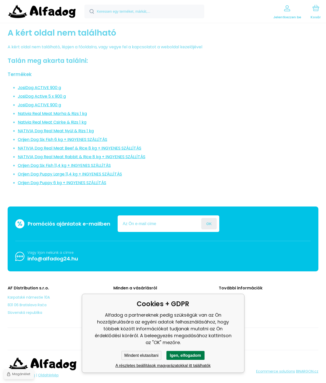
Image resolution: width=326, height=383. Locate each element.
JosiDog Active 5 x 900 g (42, 96)
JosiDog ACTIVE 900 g (39, 88)
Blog (226, 297)
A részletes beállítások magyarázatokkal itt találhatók (162, 365)
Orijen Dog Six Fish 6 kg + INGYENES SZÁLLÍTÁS (62, 139)
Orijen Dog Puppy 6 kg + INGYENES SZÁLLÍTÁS (62, 183)
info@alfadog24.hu (52, 258)
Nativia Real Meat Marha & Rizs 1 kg (52, 113)
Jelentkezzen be (209, 223)
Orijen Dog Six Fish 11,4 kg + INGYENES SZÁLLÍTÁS (64, 165)
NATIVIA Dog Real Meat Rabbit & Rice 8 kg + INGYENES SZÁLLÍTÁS (81, 157)
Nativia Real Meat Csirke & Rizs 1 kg (52, 122)
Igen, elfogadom (185, 355)
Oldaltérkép (48, 375)
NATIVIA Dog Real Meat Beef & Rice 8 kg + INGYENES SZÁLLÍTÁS (79, 148)
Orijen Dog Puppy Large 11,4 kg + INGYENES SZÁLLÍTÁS (70, 174)
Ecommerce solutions (275, 371)
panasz (229, 304)
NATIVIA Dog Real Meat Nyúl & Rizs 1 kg (56, 131)
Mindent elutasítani (141, 355)
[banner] (42, 12)
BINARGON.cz (307, 371)
